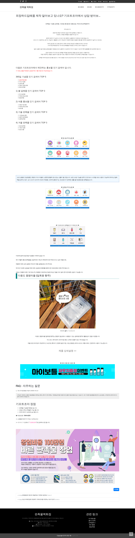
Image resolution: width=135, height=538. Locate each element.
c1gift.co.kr (75, 535)
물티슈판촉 (92, 520)
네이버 (20, 422)
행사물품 (92, 525)
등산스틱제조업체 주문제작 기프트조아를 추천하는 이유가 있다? (38, 499)
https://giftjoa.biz (33, 419)
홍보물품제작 (99, 7)
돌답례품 (92, 527)
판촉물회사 (92, 522)
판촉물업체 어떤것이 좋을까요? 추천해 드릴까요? (34, 495)
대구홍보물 (92, 518)
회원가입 (112, 1)
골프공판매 (31, 180)
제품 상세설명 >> (67, 350)
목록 (116, 489)
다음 (24, 422)
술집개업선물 (23, 80)
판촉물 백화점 (26, 7)
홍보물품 (81, 7)
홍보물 (89, 7)
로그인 (105, 1)
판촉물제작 (111, 7)
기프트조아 (71, 331)
